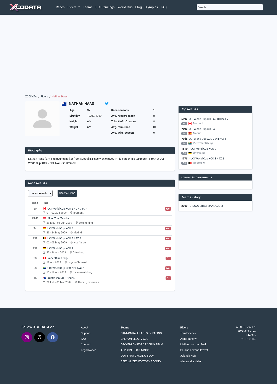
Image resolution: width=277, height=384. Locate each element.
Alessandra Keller (191, 361)
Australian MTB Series (61, 278)
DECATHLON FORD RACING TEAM (142, 344)
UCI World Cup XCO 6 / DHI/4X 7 (67, 208)
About (84, 327)
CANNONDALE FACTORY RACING (141, 333)
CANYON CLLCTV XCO (134, 338)
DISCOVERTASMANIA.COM (206, 205)
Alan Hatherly (188, 338)
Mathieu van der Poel (193, 344)
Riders (44, 96)
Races (60, 7)
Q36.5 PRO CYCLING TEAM (137, 355)
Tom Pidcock (188, 333)
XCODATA (31, 96)
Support (85, 333)
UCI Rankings (105, 7)
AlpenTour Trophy (58, 218)
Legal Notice (88, 350)
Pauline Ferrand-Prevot (194, 350)
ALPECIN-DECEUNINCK (135, 350)
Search (202, 7)
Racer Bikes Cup (57, 258)
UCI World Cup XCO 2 (60, 248)
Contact (85, 344)
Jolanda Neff (188, 355)
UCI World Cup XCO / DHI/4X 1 (66, 268)
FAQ (164, 7)
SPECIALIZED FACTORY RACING (141, 361)
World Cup (125, 7)
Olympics (151, 7)
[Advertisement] (138, 55)
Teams (88, 7)
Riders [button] (72, 7)
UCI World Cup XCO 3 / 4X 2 (64, 238)
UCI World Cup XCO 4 (60, 228)
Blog (138, 7)
